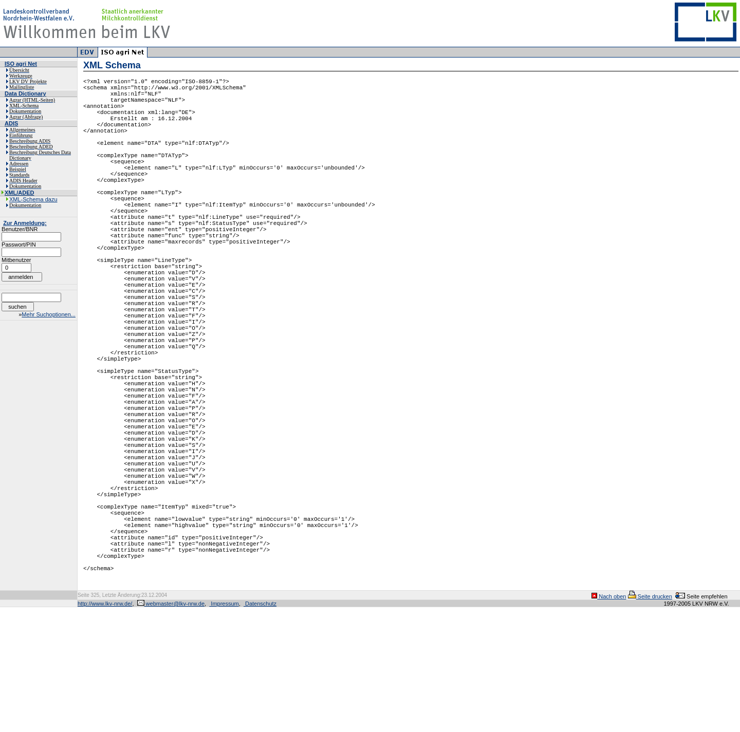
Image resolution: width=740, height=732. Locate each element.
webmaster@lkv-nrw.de (171, 728)
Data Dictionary (25, 93)
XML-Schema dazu (33, 199)
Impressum (223, 728)
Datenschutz (260, 728)
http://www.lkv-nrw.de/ (105, 728)
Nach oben (608, 721)
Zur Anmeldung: (25, 223)
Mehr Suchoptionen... (49, 314)
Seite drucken (650, 721)
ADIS (11, 123)
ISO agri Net (21, 64)
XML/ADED (19, 193)
